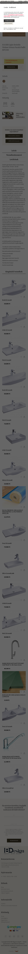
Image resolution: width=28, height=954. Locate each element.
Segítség (20, 1)
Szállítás (25, 1)
